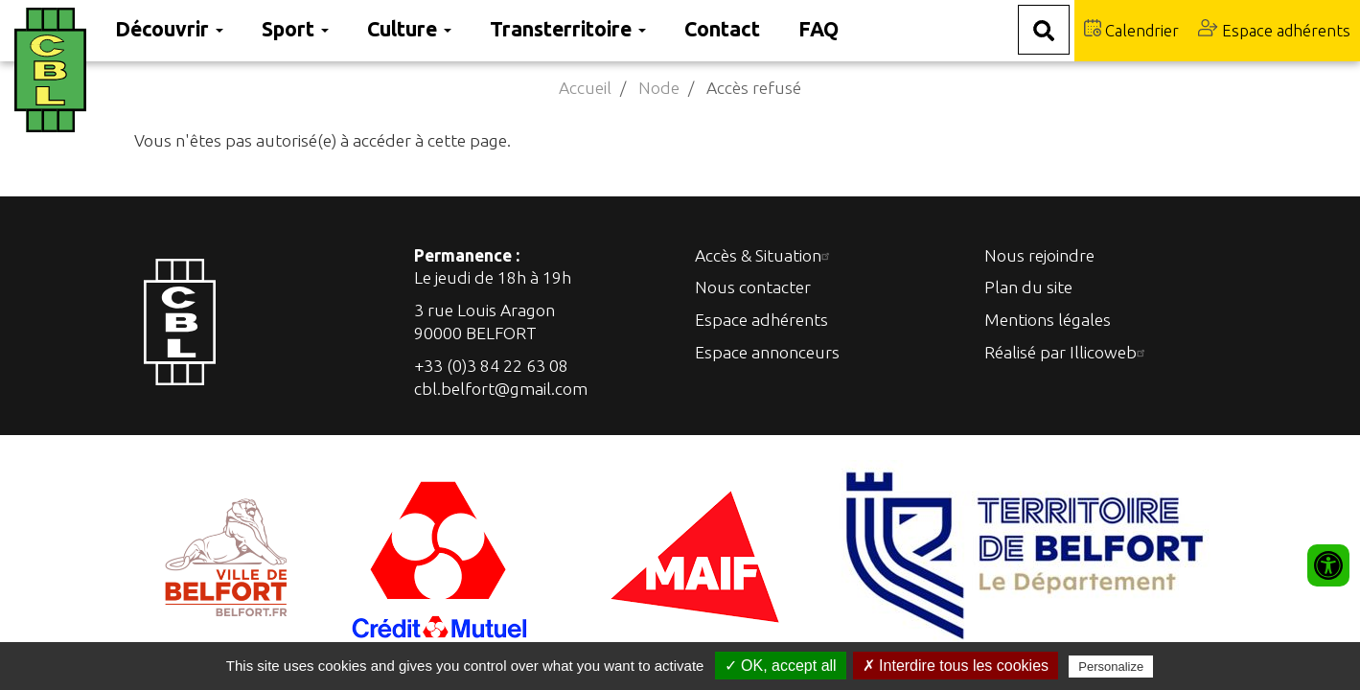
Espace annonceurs (767, 352)
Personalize (1110, 666)
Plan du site (1028, 287)
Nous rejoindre (1039, 255)
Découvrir (169, 28)
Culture (409, 28)
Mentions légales (1047, 319)
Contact (722, 28)
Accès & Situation (765, 255)
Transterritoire (568, 28)
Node (659, 88)
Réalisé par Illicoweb (1067, 352)
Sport (295, 28)
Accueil (585, 88)
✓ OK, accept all (781, 665)
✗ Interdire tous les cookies (956, 665)
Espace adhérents (1274, 29)
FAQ (818, 28)
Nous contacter (753, 287)
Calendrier (1131, 29)
